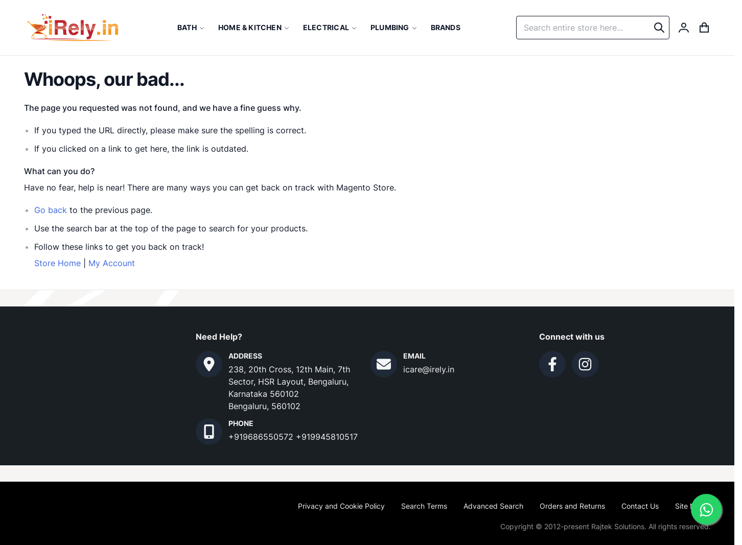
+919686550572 (262, 437)
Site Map (690, 506)
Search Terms (424, 506)
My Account (111, 263)
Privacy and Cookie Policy (341, 506)
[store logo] (73, 27)
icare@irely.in (428, 369)
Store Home (57, 263)
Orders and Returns (572, 506)
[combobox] (592, 27)
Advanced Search (493, 506)
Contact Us (640, 506)
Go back (50, 210)
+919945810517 (327, 437)
